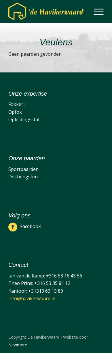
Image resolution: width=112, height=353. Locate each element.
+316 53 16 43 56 (64, 276)
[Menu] (96, 11)
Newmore (17, 345)
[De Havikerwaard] (46, 11)
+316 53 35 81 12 (52, 283)
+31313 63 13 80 (45, 291)
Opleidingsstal (23, 119)
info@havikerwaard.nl (31, 298)
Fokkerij (17, 104)
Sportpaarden (23, 169)
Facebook (30, 226)
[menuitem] (96, 11)
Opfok (15, 112)
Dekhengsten (23, 176)
